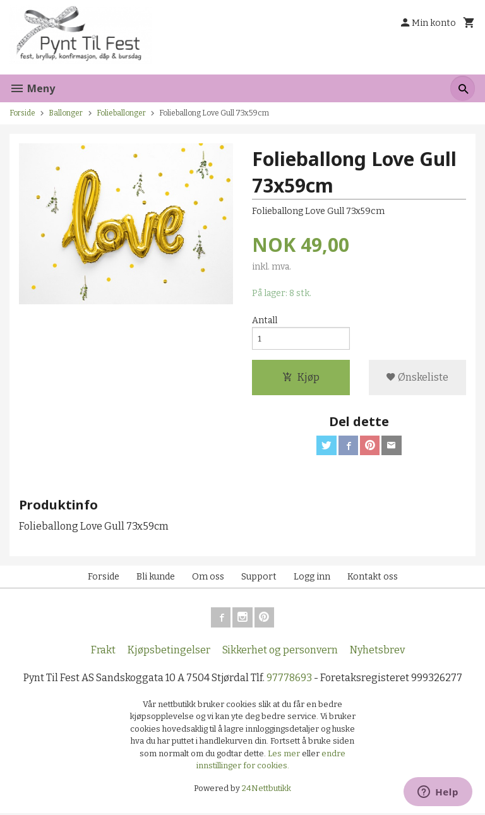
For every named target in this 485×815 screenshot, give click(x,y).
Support (259, 578)
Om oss (208, 578)
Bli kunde (155, 578)
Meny (32, 88)
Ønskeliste (417, 378)
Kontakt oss (372, 578)
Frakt (103, 652)
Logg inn (312, 578)
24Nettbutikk (266, 790)
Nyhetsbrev (377, 652)
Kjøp (301, 378)
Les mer (285, 755)
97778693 (289, 680)
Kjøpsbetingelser (169, 652)
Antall (264, 321)
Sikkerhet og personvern (280, 652)
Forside (22, 113)
